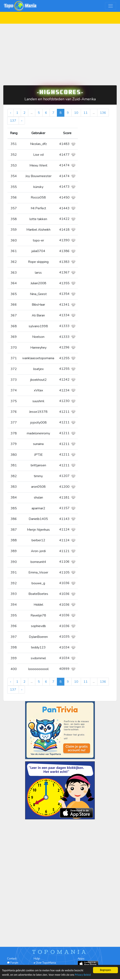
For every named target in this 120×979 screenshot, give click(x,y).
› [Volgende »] (21, 120)
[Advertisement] (60, 53)
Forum (12, 963)
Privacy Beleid (83, 975)
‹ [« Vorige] (10, 112)
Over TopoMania (46, 963)
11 (85, 112)
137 (13, 120)
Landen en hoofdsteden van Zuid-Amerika (60, 99)
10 (76, 112)
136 (103, 112)
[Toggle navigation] (110, 6)
